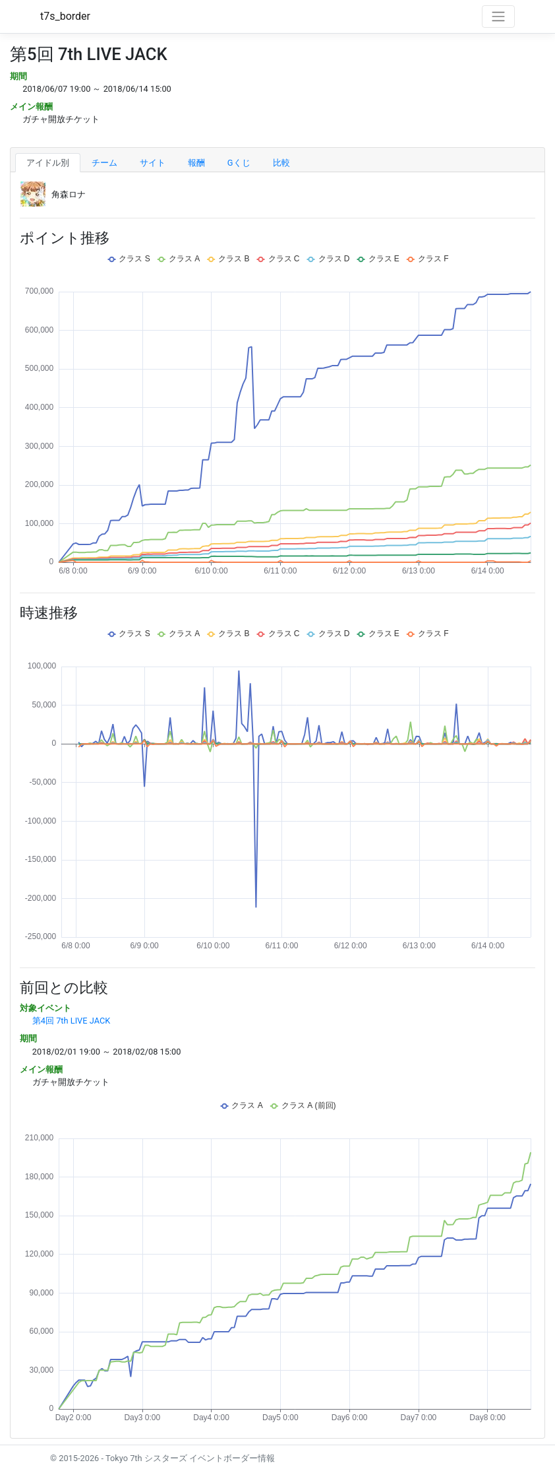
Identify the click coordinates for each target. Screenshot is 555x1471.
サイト (152, 163)
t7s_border (65, 16)
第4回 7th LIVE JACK (71, 1021)
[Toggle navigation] (498, 16)
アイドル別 (47, 163)
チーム (104, 163)
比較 (281, 163)
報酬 (196, 163)
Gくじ (238, 163)
